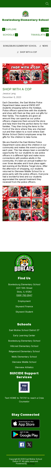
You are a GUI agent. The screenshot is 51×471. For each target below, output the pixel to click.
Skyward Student (24, 311)
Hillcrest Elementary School (24, 346)
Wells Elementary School (24, 356)
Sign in (46, 29)
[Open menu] (9, 29)
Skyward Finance (24, 306)
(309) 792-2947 (24, 295)
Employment (24, 301)
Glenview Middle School (24, 362)
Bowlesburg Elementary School (20, 46)
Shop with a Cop (28, 52)
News (45, 46)
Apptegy (31, 463)
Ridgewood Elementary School (24, 351)
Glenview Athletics (24, 367)
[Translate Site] (39, 34)
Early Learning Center (24, 335)
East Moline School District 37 (24, 330)
